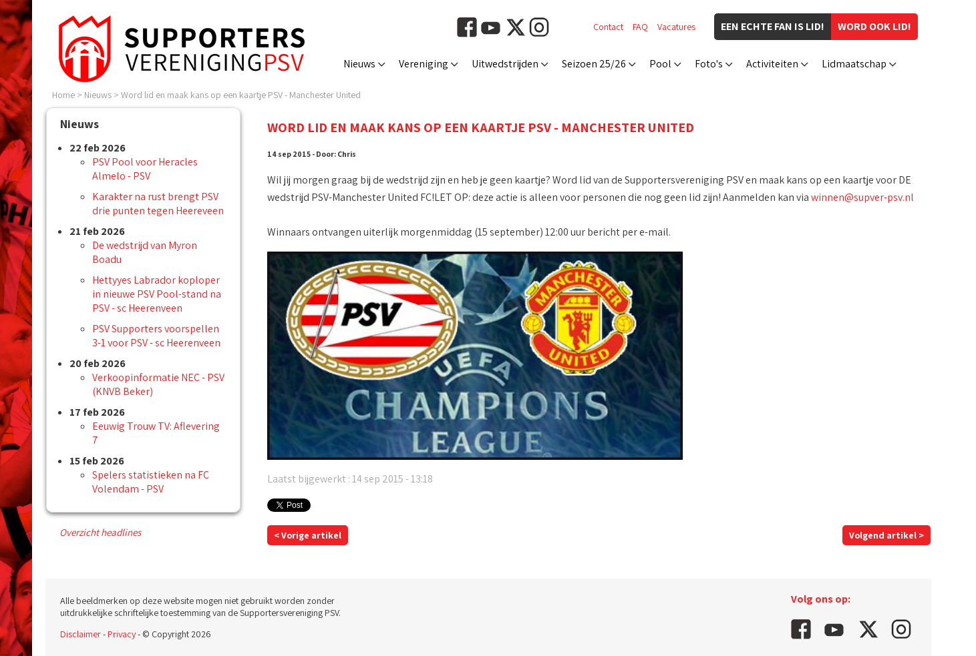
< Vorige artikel (307, 535)
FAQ (640, 27)
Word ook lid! (874, 26)
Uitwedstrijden (505, 64)
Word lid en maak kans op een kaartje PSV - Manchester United (241, 95)
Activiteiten (772, 64)
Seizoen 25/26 (594, 64)
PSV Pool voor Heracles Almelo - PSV (145, 169)
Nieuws (359, 64)
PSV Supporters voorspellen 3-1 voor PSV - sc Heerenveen (156, 336)
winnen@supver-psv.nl (862, 197)
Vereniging (423, 64)
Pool (660, 64)
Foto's (709, 64)
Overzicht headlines (100, 532)
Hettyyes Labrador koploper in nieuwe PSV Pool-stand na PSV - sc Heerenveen (156, 294)
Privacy (122, 634)
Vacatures (676, 27)
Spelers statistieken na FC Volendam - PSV (150, 482)
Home (63, 95)
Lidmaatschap (854, 64)
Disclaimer (80, 634)
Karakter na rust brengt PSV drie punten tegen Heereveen (158, 204)
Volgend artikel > (886, 535)
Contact (608, 27)
